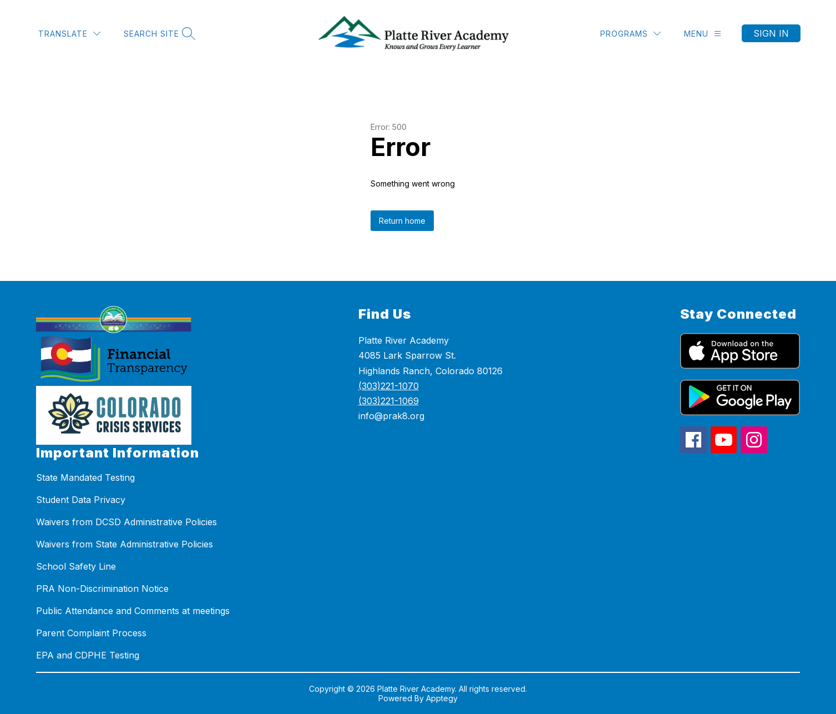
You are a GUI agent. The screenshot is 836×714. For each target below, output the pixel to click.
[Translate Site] (69, 34)
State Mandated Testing (85, 477)
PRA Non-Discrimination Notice (102, 588)
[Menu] (702, 34)
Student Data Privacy (80, 499)
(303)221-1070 (388, 385)
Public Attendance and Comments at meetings (133, 610)
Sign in (771, 33)
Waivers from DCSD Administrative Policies (126, 521)
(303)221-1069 (388, 400)
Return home (402, 220)
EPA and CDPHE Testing (87, 655)
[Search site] (158, 34)
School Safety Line (76, 566)
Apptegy (442, 698)
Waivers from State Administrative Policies (124, 544)
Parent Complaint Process (91, 632)
